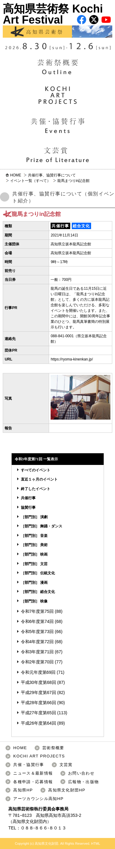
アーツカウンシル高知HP (38, 798)
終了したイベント (35, 489)
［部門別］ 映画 (34, 554)
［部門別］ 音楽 (34, 536)
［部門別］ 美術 (34, 545)
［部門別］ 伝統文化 (38, 573)
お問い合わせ (81, 773)
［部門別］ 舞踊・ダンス (41, 526)
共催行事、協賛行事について (52, 175)
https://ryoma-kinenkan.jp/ (72, 359)
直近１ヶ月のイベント (39, 479)
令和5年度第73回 (37, 631)
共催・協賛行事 (28, 764)
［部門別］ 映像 (34, 601)
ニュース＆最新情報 (33, 773)
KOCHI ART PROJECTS (39, 756)
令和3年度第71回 (37, 651)
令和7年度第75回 (37, 611)
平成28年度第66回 (38, 702)
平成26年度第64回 (38, 723)
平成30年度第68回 (38, 682)
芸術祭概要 (53, 747)
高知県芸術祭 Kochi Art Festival (57, 20)
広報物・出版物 (83, 781)
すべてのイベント (35, 470)
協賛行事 (28, 507)
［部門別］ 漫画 (34, 582)
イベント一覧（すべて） (30, 181)
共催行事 (28, 498)
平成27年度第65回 (38, 712)
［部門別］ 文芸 (34, 564)
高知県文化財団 (28, 821)
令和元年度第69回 (38, 672)
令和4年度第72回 (37, 641)
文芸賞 (66, 764)
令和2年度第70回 (37, 661)
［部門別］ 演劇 (34, 517)
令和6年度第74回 (37, 621)
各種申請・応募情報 (33, 781)
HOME (15, 175)
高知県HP (23, 790)
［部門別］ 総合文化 (38, 592)
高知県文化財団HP (66, 790)
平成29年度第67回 (38, 692)
